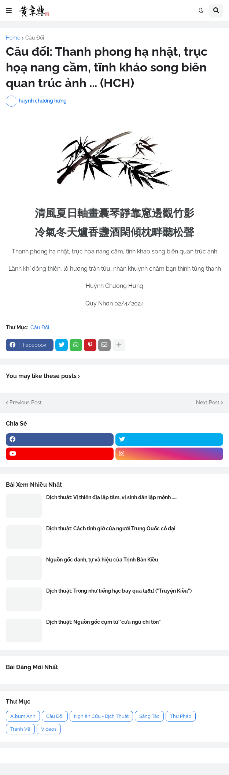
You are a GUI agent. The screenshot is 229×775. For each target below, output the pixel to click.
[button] (9, 10)
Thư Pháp (180, 716)
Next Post (207, 402)
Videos (48, 729)
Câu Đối (34, 37)
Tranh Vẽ (20, 729)
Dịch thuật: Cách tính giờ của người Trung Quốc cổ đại (111, 528)
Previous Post (26, 402)
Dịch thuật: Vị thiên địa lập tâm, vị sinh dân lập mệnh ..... (111, 497)
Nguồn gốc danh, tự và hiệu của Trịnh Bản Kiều (102, 560)
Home (13, 37)
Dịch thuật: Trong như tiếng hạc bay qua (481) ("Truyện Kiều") (119, 591)
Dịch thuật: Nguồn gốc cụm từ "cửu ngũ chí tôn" (103, 622)
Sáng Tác (149, 716)
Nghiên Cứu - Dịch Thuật (101, 716)
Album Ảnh (23, 716)
